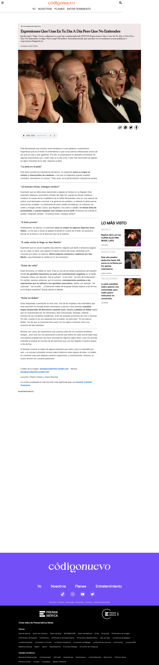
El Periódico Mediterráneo (87, 638)
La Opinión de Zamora (102, 642)
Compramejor (45, 657)
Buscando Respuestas (28, 657)
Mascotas (108, 252)
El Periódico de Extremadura (63, 638)
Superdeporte (55, 647)
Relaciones (109, 278)
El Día (97, 633)
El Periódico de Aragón (121, 633)
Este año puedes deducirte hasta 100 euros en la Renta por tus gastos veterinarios (111, 263)
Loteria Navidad (95, 657)
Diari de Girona (24, 633)
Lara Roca (104, 245)
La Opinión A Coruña (43, 642)
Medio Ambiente (59, 662)
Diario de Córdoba (40, 633)
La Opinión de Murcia (62, 642)
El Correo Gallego (70, 647)
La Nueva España (25, 642)
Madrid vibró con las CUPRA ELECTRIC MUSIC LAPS (111, 238)
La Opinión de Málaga (81, 642)
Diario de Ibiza (55, 633)
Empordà (105, 633)
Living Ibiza (46, 662)
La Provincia (118, 642)
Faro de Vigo (105, 638)
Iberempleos (81, 657)
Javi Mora (104, 302)
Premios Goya (120, 657)
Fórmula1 (57, 657)
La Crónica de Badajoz (121, 638)
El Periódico (44, 638)
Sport (44, 647)
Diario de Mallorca (85, 633)
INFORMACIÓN (69, 633)
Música (106, 229)
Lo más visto (114, 223)
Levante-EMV (131, 642)
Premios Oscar (25, 662)
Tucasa (36, 662)
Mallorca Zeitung (25, 647)
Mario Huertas (106, 273)
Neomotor (108, 657)
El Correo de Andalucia (89, 647)
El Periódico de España (28, 638)
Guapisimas (68, 657)
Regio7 (37, 647)
